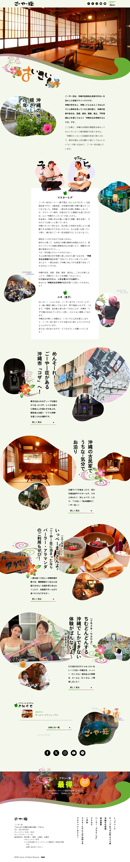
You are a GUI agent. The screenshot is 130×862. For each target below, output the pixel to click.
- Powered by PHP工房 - (43, 735)
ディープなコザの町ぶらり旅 (110, 831)
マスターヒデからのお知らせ (82, 831)
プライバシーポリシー (78, 827)
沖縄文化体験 (106, 823)
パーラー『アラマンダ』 (96, 828)
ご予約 (87, 820)
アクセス (92, 821)
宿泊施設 (101, 821)
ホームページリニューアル (46, 715)
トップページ (115, 823)
